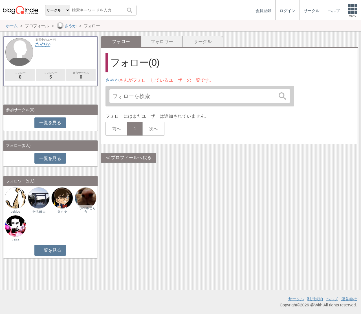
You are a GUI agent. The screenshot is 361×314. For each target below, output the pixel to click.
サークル (203, 41)
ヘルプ (332, 299)
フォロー (20, 75)
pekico (15, 211)
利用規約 (315, 299)
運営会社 (349, 299)
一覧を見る (50, 122)
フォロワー (162, 41)
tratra (15, 239)
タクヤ (62, 211)
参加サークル (81, 75)
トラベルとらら (86, 209)
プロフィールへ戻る (131, 157)
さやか (112, 80)
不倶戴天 (39, 211)
